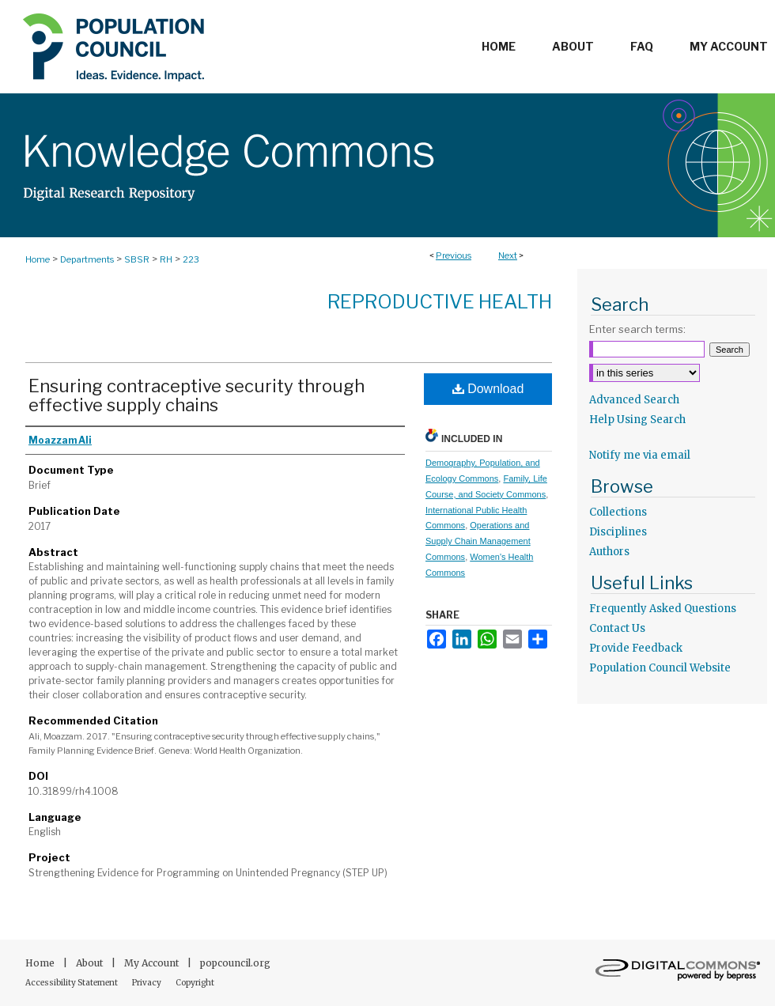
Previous (453, 255)
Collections (618, 512)
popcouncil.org (235, 963)
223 (191, 259)
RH (166, 259)
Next (507, 255)
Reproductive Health (439, 301)
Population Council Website (660, 668)
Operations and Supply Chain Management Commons (478, 541)
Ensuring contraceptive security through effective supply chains (196, 395)
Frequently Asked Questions (662, 608)
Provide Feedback (635, 648)
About (90, 963)
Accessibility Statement (72, 983)
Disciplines (618, 532)
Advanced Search (634, 400)
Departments (87, 259)
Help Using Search (637, 419)
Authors (609, 551)
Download (488, 388)
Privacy (147, 983)
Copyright (195, 983)
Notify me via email (639, 455)
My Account (152, 963)
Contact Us (617, 628)
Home (37, 259)
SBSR (136, 259)
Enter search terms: (637, 329)
